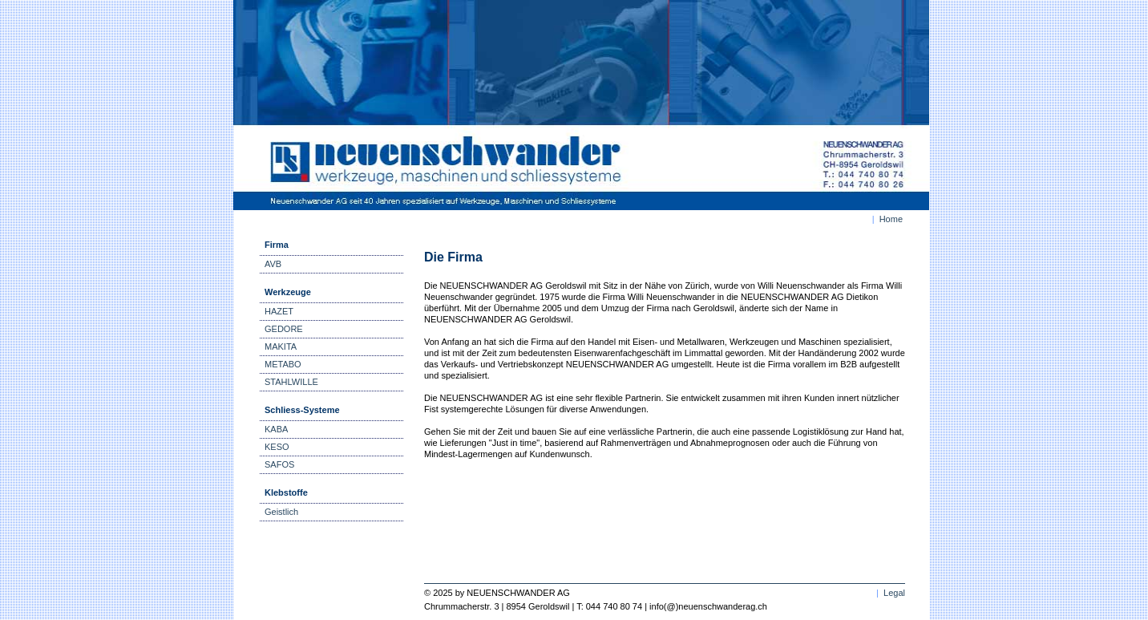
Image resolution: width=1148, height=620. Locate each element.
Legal (894, 593)
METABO (283, 364)
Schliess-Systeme (302, 410)
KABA (276, 429)
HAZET (279, 311)
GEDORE (284, 329)
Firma (277, 244)
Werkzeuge (288, 292)
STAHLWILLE (291, 382)
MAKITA (281, 346)
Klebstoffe (286, 492)
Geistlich (281, 512)
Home (891, 219)
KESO (277, 447)
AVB (273, 264)
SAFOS (279, 464)
